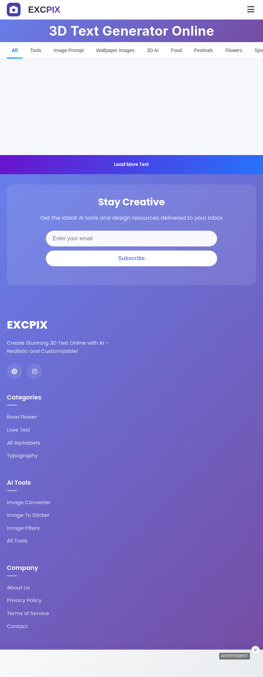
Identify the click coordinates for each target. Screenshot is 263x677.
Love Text (18, 429)
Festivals (203, 50)
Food (176, 50)
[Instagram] (34, 371)
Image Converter (28, 502)
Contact (17, 626)
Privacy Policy (24, 600)
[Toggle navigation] (251, 9)
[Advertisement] (131, 107)
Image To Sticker (28, 515)
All (15, 50)
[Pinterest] (14, 371)
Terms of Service (28, 613)
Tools (35, 50)
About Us (18, 587)
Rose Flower (22, 416)
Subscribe (131, 258)
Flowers (233, 50)
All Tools (17, 540)
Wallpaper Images (115, 50)
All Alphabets (23, 442)
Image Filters (23, 528)
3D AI (153, 50)
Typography (22, 455)
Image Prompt (69, 50)
